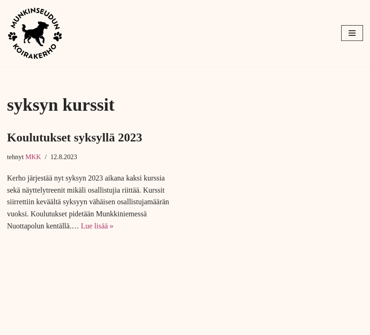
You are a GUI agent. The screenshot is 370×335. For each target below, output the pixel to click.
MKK (33, 157)
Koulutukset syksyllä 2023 (74, 137)
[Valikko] (352, 33)
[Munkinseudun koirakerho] (35, 33)
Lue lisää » (97, 226)
